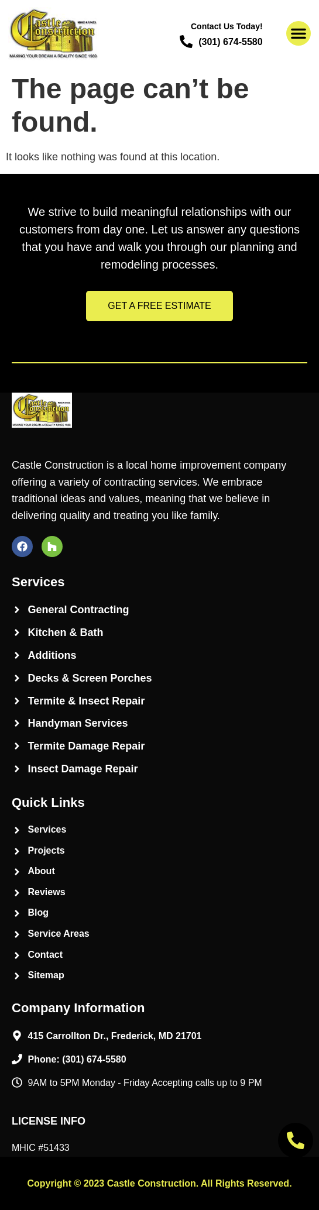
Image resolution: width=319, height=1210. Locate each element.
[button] (298, 33)
